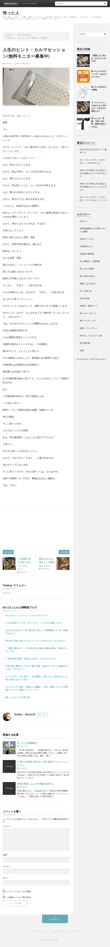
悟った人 (63, 939)
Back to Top (55, 919)
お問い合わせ (58, 930)
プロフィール (75, 930)
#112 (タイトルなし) (38, 930)
